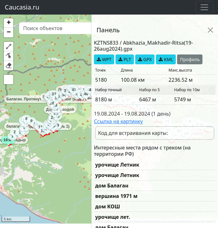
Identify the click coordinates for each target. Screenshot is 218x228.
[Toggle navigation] (204, 7)
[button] (8, 23)
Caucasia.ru (22, 7)
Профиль (190, 59)
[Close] (210, 30)
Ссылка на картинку (118, 121)
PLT (124, 59)
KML (166, 59)
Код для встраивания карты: (133, 133)
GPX (145, 59)
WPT (104, 59)
